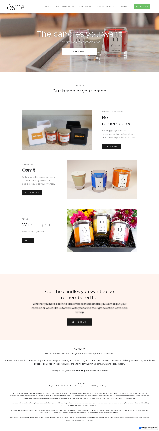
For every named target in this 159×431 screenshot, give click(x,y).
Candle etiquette (106, 7)
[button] (65, 6)
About (48, 7)
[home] (15, 6)
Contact (124, 7)
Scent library (86, 7)
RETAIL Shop (142, 7)
